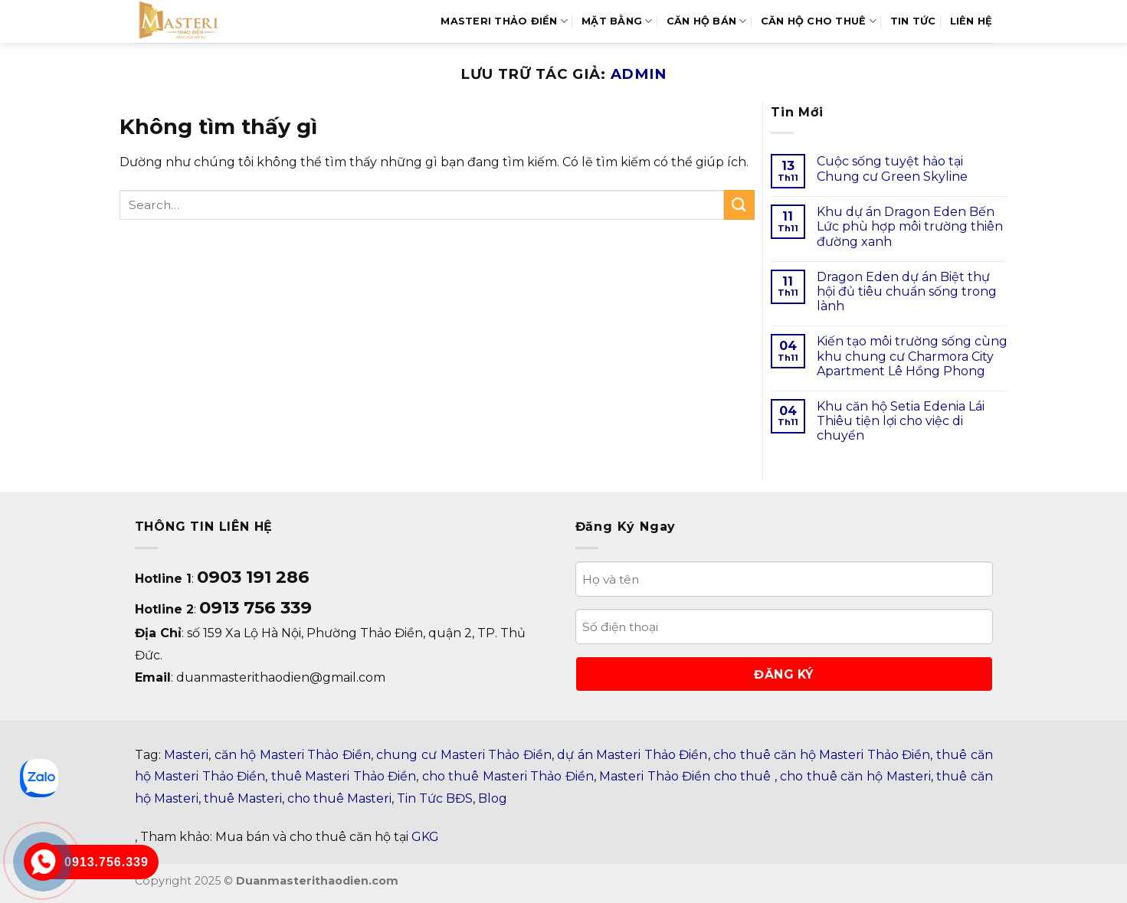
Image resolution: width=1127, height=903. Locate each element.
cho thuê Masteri (339, 798)
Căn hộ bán (707, 21)
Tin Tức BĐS (435, 798)
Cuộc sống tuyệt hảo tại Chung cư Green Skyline (892, 168)
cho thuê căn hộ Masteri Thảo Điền (821, 755)
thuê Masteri (243, 798)
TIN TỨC (913, 21)
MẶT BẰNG (617, 21)
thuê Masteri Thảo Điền (344, 776)
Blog (492, 798)
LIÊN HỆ (971, 21)
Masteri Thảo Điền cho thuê (687, 776)
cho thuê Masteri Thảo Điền (508, 776)
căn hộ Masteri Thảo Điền (293, 755)
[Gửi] (739, 205)
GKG (425, 836)
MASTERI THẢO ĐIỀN (504, 21)
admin (639, 74)
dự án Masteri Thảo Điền (632, 755)
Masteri (186, 755)
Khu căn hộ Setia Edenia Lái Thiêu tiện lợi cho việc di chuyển (900, 421)
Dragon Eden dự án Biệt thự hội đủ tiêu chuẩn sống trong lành (907, 291)
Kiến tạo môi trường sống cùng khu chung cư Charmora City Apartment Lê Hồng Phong (912, 356)
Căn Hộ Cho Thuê (818, 21)
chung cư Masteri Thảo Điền (463, 755)
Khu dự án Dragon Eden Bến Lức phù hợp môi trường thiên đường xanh (910, 226)
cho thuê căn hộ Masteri (855, 776)
